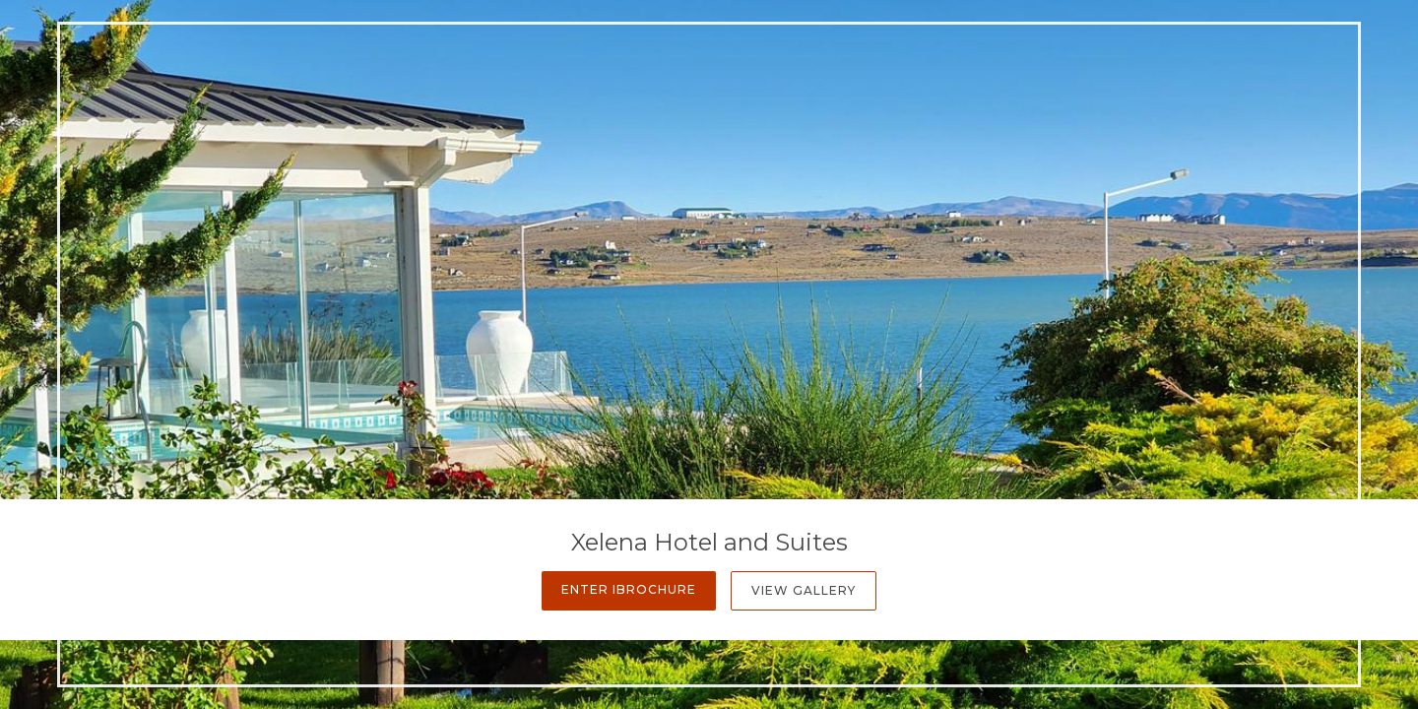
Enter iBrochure (628, 589)
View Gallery (803, 590)
